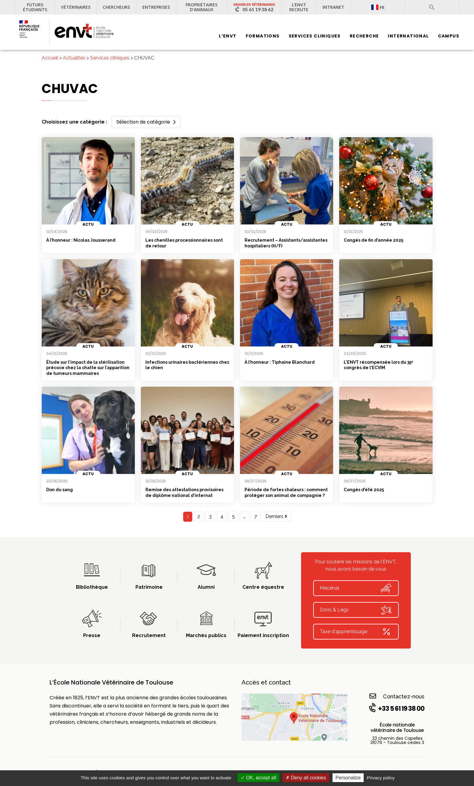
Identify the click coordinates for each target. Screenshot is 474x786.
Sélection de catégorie (146, 121)
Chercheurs (116, 7)
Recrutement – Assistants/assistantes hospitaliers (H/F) (286, 243)
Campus (448, 36)
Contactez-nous (396, 696)
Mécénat (356, 588)
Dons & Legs (356, 610)
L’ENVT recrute (298, 7)
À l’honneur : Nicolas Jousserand (80, 240)
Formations (263, 36)
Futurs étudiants (35, 7)
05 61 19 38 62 (257, 9)
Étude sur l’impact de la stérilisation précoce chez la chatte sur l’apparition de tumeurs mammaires (87, 368)
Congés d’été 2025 (364, 489)
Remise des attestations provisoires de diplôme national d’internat (184, 492)
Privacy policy (381, 777)
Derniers (276, 516)
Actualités (74, 58)
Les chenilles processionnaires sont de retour (184, 243)
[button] (432, 7)
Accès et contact (266, 682)
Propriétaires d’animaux (201, 7)
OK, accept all (258, 777)
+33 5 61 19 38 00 (396, 708)
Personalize (348, 777)
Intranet (333, 7)
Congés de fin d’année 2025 (373, 240)
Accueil (50, 58)
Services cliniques (109, 58)
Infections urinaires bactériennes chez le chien (187, 365)
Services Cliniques (315, 36)
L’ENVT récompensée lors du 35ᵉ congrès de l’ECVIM (378, 365)
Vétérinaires (75, 7)
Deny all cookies (306, 777)
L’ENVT (227, 36)
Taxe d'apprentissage (356, 631)
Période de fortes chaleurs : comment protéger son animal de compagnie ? (286, 492)
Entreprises (156, 7)
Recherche (364, 36)
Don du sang (59, 489)
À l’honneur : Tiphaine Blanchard (280, 362)
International (408, 36)
